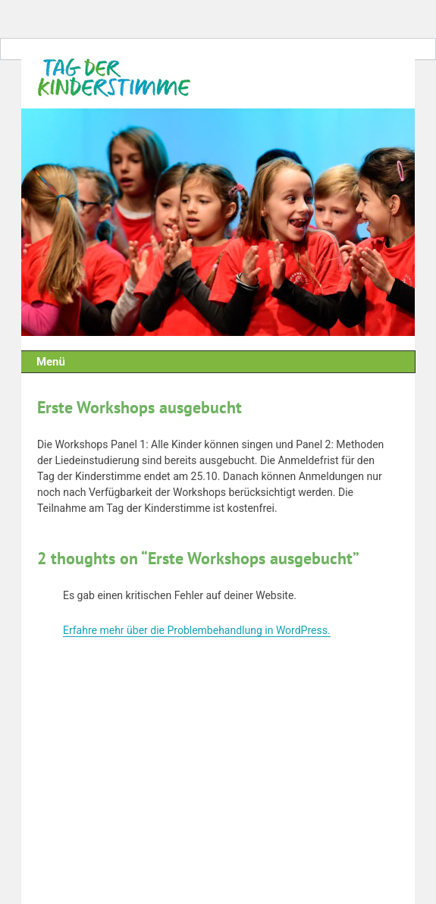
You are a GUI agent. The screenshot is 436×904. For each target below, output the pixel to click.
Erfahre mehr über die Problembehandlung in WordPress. (197, 630)
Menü (50, 362)
